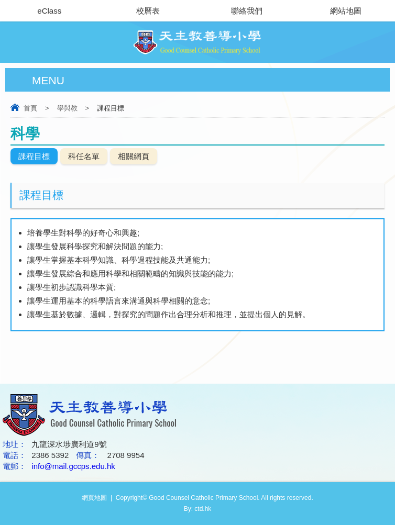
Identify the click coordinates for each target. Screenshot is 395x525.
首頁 (30, 108)
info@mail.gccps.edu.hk (73, 466)
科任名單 (84, 156)
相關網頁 (133, 156)
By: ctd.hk (198, 508)
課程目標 (34, 156)
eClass (49, 10)
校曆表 (148, 10)
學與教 (67, 108)
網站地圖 (345, 10)
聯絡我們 (246, 10)
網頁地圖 (94, 497)
